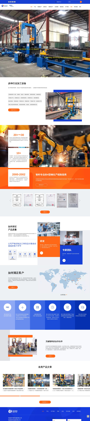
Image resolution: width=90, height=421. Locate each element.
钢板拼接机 (27, 94)
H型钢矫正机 (30, 97)
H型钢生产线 (11, 97)
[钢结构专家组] (71, 238)
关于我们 (53, 411)
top (88, 416)
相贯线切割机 (32, 94)
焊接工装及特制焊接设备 (13, 104)
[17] (7, 307)
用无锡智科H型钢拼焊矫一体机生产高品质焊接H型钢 (14, 388)
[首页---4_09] (22, 254)
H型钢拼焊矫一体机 (12, 94)
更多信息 (41, 184)
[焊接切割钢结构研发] (49, 229)
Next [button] (79, 200)
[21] (67, 307)
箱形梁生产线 (39, 101)
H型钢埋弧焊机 (23, 97)
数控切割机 (10, 101)
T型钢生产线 (32, 101)
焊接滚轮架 (16, 101)
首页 (43, 411)
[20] (52, 307)
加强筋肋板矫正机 (33, 104)
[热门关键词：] (81, 2)
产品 (47, 411)
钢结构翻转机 (36, 97)
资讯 (73, 411)
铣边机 (22, 94)
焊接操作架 (27, 101)
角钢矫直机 (38, 94)
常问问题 (68, 411)
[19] (37, 307)
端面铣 (18, 94)
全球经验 (63, 294)
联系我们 (79, 411)
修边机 (27, 104)
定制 (63, 411)
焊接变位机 (21, 101)
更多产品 (13, 109)
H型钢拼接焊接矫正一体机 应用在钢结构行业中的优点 (64, 388)
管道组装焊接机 (22, 104)
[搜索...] (74, 2)
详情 (45, 212)
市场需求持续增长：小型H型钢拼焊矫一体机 (37, 388)
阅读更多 (45, 402)
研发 (58, 411)
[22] (82, 307)
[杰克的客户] (63, 280)
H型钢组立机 (17, 97)
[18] (22, 307)
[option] (64, 105)
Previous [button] (10, 200)
